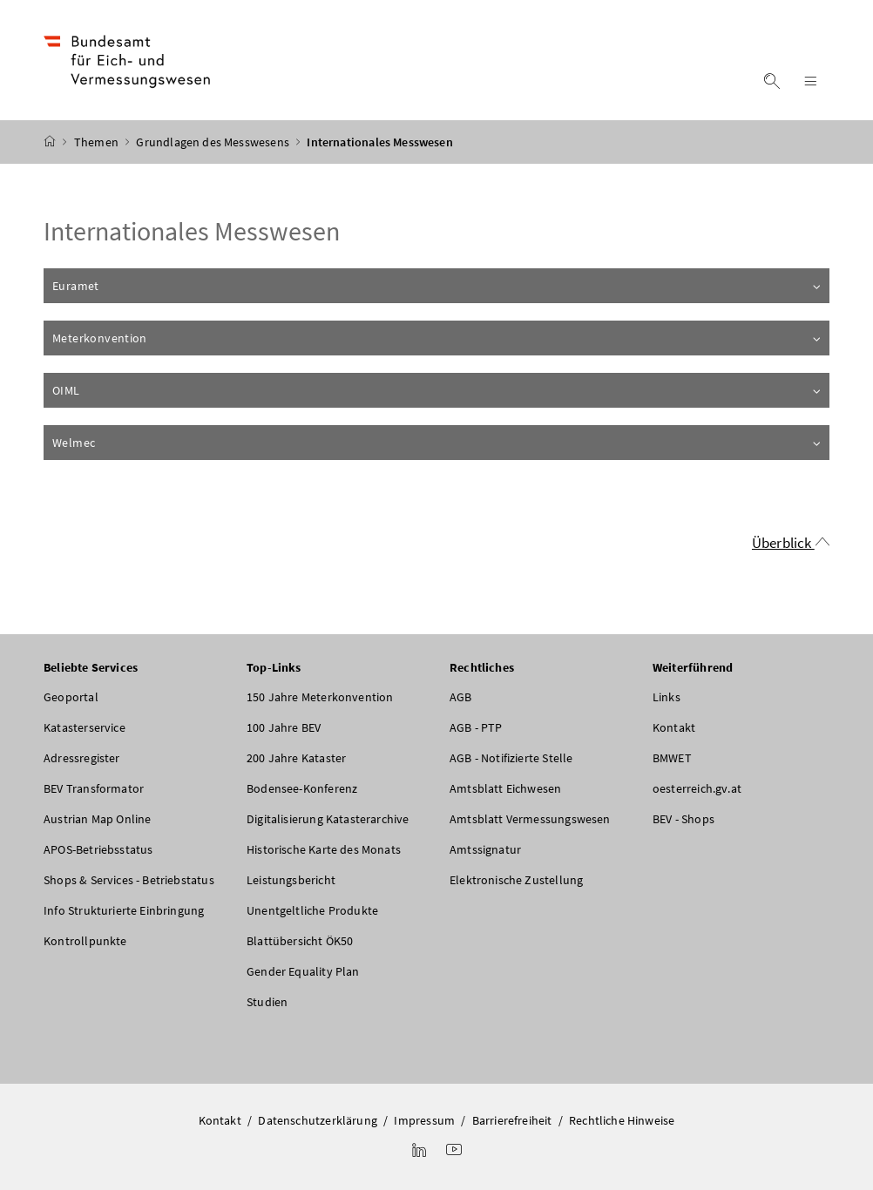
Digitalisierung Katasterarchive (328, 819)
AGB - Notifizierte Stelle (511, 758)
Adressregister (81, 758)
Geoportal (71, 697)
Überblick (783, 542)
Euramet (437, 286)
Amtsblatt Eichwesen (505, 788)
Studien (267, 1002)
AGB (461, 697)
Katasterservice (84, 727)
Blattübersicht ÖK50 (300, 941)
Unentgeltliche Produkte (312, 910)
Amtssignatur (485, 849)
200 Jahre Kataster (296, 758)
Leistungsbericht (291, 880)
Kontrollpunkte (85, 941)
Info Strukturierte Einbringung (124, 910)
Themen (97, 142)
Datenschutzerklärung (317, 1120)
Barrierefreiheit (512, 1120)
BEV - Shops (683, 819)
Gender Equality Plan (303, 971)
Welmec (437, 442)
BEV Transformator (94, 788)
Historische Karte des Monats (324, 849)
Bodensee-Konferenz (302, 788)
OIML (437, 390)
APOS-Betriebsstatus (98, 849)
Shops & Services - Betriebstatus (129, 880)
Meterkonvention (437, 338)
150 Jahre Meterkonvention (320, 697)
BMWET (672, 758)
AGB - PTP (476, 727)
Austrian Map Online (97, 819)
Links (666, 697)
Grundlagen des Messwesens (214, 142)
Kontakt (674, 727)
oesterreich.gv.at (697, 788)
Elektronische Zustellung (516, 880)
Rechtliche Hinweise (621, 1120)
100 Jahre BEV (284, 727)
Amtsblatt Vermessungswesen (530, 819)
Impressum (424, 1120)
